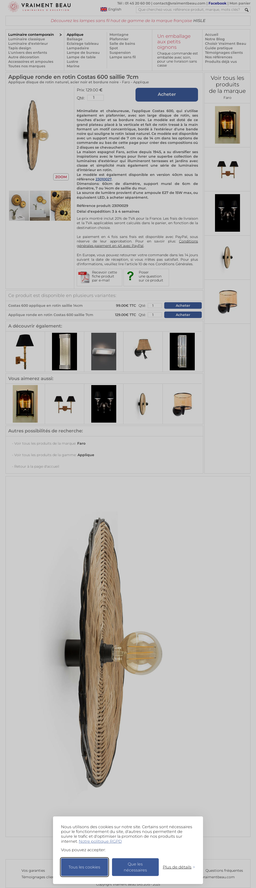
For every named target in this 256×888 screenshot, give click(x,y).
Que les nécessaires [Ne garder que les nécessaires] (135, 867)
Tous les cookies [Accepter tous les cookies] (84, 867)
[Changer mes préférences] (176, 867)
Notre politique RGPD (100, 841)
